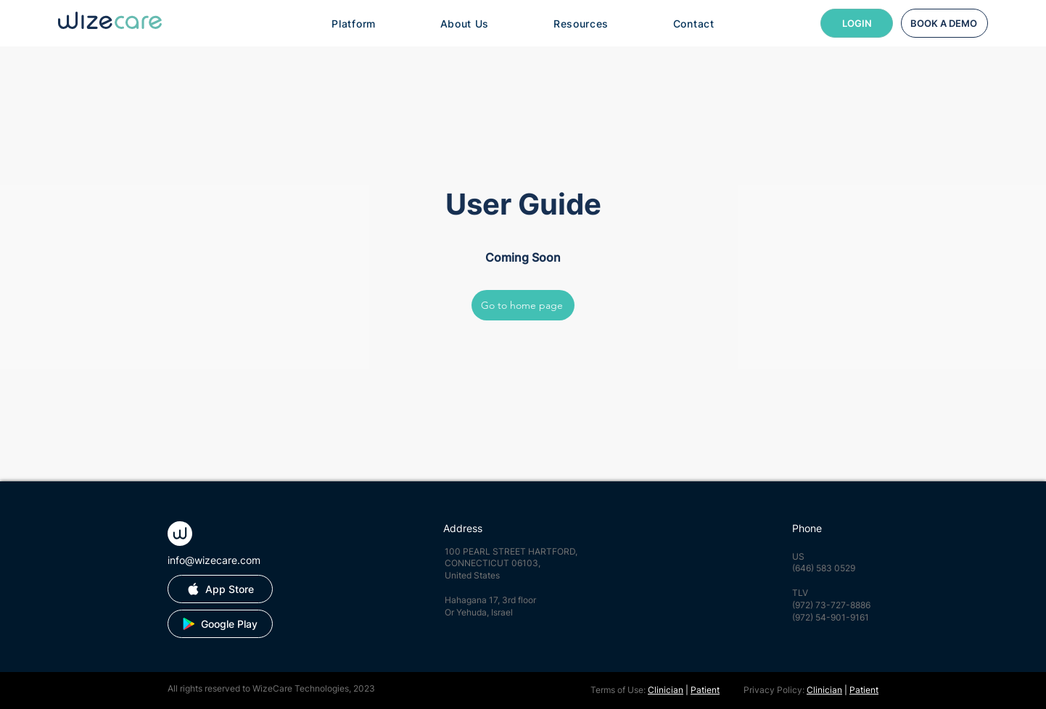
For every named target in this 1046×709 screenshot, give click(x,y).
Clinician (665, 689)
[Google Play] (220, 624)
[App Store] (220, 589)
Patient (705, 689)
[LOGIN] (856, 23)
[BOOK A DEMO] (944, 23)
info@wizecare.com (214, 560)
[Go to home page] (523, 305)
